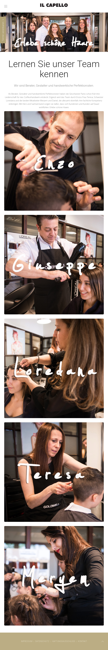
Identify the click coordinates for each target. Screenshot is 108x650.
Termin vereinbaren (2, 30)
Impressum (26, 641)
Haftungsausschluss (63, 641)
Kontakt (82, 641)
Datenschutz (42, 641)
